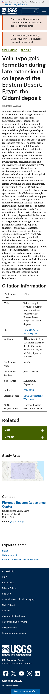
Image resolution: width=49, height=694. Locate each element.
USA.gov (6, 611)
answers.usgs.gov (10, 685)
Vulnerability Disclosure (13, 616)
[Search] (36, 11)
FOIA (4, 577)
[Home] (9, 13)
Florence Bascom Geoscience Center (20, 559)
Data (7, 429)
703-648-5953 (17, 521)
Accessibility (8, 571)
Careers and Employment (14, 622)
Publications (9, 50)
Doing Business (9, 627)
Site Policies (8, 583)
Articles (26, 50)
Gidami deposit (10, 555)
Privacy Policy (9, 588)
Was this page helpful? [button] (25, 691)
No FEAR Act (8, 605)
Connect (9, 436)
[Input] (30, 11)
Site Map (6, 594)
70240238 (29, 390)
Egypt (5, 550)
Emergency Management (14, 633)
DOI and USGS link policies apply (18, 599)
